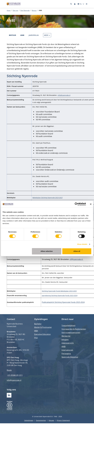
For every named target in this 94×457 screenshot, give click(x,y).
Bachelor (38, 324)
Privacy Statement (63, 420)
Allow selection (47, 251)
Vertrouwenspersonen (71, 332)
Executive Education (42, 334)
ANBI (22, 35)
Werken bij (66, 336)
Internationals (67, 350)
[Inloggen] (75, 3)
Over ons (15, 10)
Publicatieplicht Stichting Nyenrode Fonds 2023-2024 (63, 302)
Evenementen (41, 420)
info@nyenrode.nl (64, 95)
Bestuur (34, 10)
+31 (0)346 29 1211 (15, 375)
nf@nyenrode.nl (76, 259)
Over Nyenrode (25, 10)
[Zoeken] (71, 4)
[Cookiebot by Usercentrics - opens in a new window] (76, 204)
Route (9, 370)
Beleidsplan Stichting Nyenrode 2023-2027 (47, 198)
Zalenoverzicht (68, 343)
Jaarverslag (34, 35)
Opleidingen (28, 420)
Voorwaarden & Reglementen (74, 329)
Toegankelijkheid (68, 325)
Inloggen (65, 339)
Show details (82, 244)
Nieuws (51, 420)
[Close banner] (90, 204)
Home (8, 10)
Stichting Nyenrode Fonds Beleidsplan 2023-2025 (59, 291)
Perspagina (66, 353)
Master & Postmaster (43, 327)
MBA (36, 331)
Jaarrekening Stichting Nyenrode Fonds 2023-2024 (59, 295)
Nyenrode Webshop (70, 357)
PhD (36, 338)
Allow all (76, 251)
